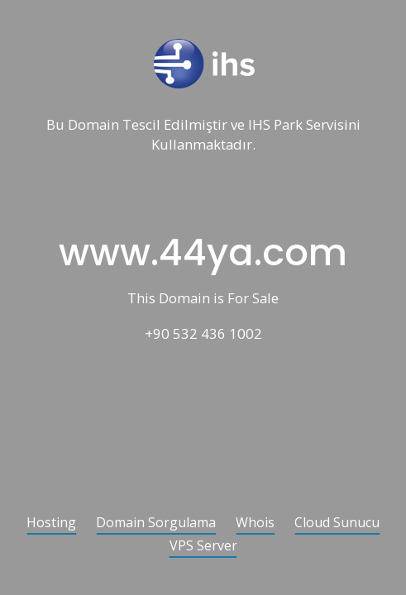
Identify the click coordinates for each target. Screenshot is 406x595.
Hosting (51, 523)
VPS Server (203, 547)
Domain (93, 125)
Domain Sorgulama (156, 523)
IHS (259, 125)
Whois (255, 523)
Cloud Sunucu (337, 523)
